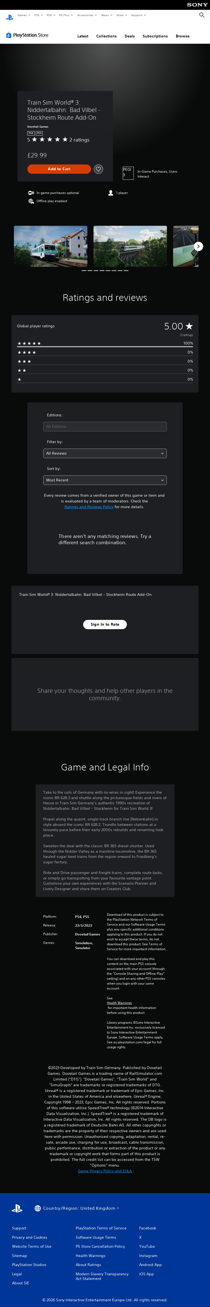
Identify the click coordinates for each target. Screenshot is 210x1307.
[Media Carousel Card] (51, 241)
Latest (82, 30)
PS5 (36, 15)
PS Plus (64, 15)
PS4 (49, 15)
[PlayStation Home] (9, 15)
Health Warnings (119, 998)
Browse (182, 30)
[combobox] (105, 421)
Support (136, 15)
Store (120, 15)
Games (22, 15)
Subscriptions (155, 30)
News (105, 15)
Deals (130, 30)
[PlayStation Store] (28, 29)
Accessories (85, 15)
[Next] (198, 241)
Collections (106, 30)
